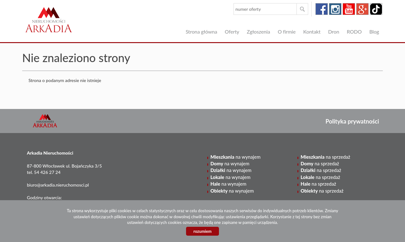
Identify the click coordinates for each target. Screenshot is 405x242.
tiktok (376, 9)
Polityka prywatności (352, 121)
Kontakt (312, 32)
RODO (354, 32)
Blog (374, 32)
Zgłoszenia (258, 32)
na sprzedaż (325, 157)
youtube (349, 9)
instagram (335, 9)
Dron (333, 32)
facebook (321, 9)
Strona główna (201, 32)
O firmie (287, 32)
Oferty (232, 32)
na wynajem (235, 157)
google (362, 9)
